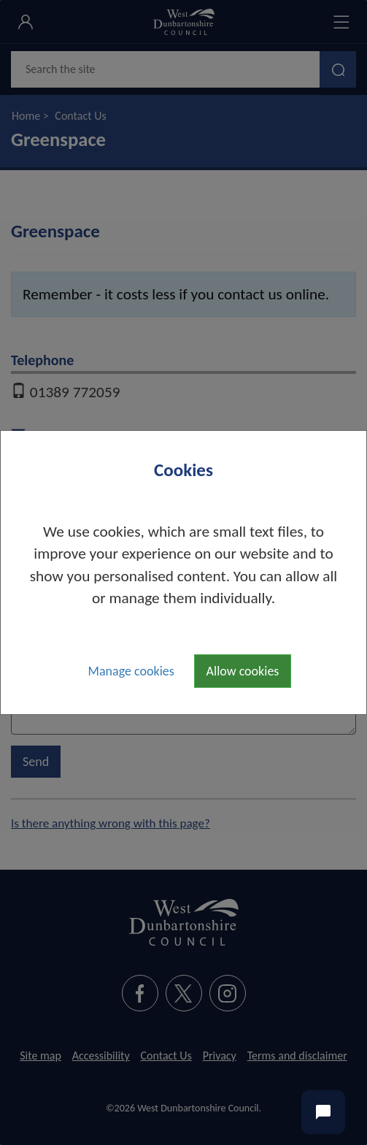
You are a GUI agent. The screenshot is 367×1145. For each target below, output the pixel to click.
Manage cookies (131, 671)
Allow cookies (242, 671)
